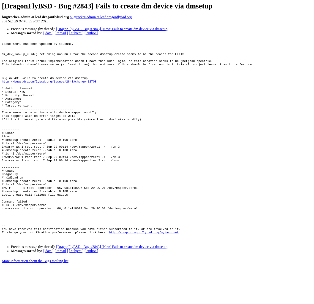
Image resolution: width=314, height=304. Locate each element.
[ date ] (48, 33)
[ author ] (91, 33)
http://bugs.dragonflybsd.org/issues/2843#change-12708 (49, 90)
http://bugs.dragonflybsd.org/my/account (144, 271)
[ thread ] (61, 33)
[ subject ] (76, 33)
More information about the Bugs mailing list (35, 300)
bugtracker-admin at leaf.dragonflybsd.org (101, 17)
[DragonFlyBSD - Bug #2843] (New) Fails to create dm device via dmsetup (111, 29)
